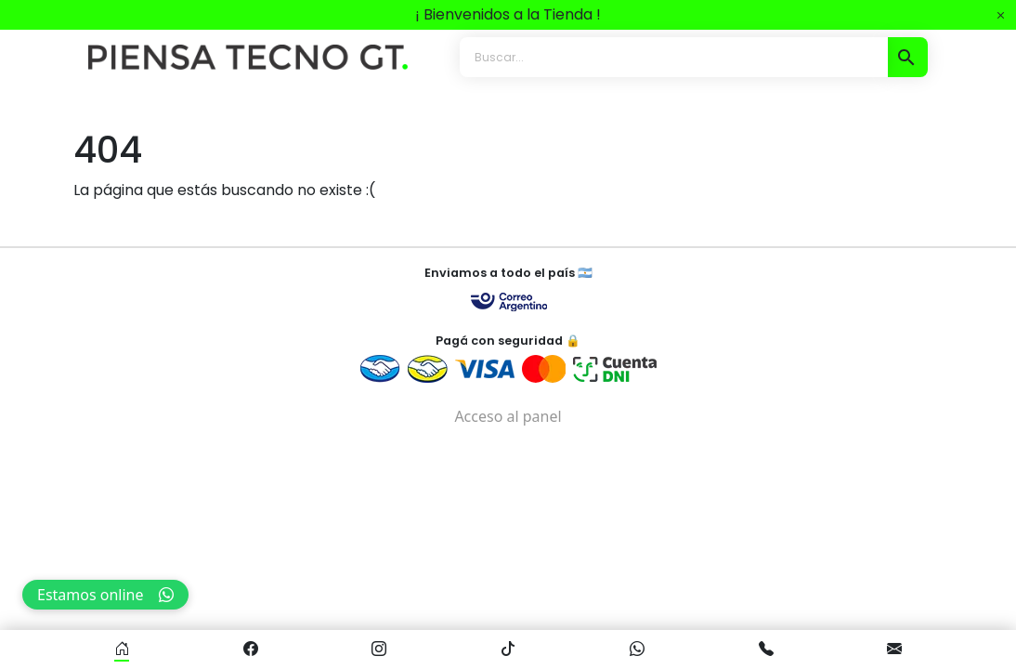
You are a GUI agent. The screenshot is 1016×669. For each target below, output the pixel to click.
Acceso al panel (507, 416)
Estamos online (105, 594)
